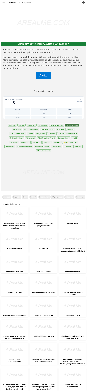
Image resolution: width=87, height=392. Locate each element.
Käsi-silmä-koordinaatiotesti (68, 134)
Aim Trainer (36, 142)
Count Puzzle (56, 147)
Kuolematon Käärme (42, 147)
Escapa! (30, 134)
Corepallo (71, 129)
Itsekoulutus (70, 197)
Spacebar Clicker (63, 138)
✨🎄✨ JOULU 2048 (70, 142)
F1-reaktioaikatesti (43, 151)
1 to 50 (74, 138)
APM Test (12, 125)
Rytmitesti (78, 147)
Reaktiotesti (31, 125)
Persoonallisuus (44, 197)
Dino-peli (57, 142)
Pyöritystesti (25, 142)
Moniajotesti (10, 147)
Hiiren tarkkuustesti (47, 129)
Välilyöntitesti (40, 134)
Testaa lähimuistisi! (56, 125)
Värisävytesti (30, 138)
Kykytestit (26, 3)
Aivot (25, 197)
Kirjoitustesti (43, 125)
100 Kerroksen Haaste (24, 147)
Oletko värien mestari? (17, 134)
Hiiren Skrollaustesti (31, 129)
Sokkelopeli (67, 147)
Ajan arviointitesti (72, 125)
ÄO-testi (34, 197)
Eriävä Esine (14, 142)
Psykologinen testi (57, 197)
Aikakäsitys (80, 197)
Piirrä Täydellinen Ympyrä (46, 138)
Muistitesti (60, 129)
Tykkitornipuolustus (16, 138)
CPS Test (21, 125)
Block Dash (47, 142)
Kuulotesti (52, 134)
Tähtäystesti (17, 129)
